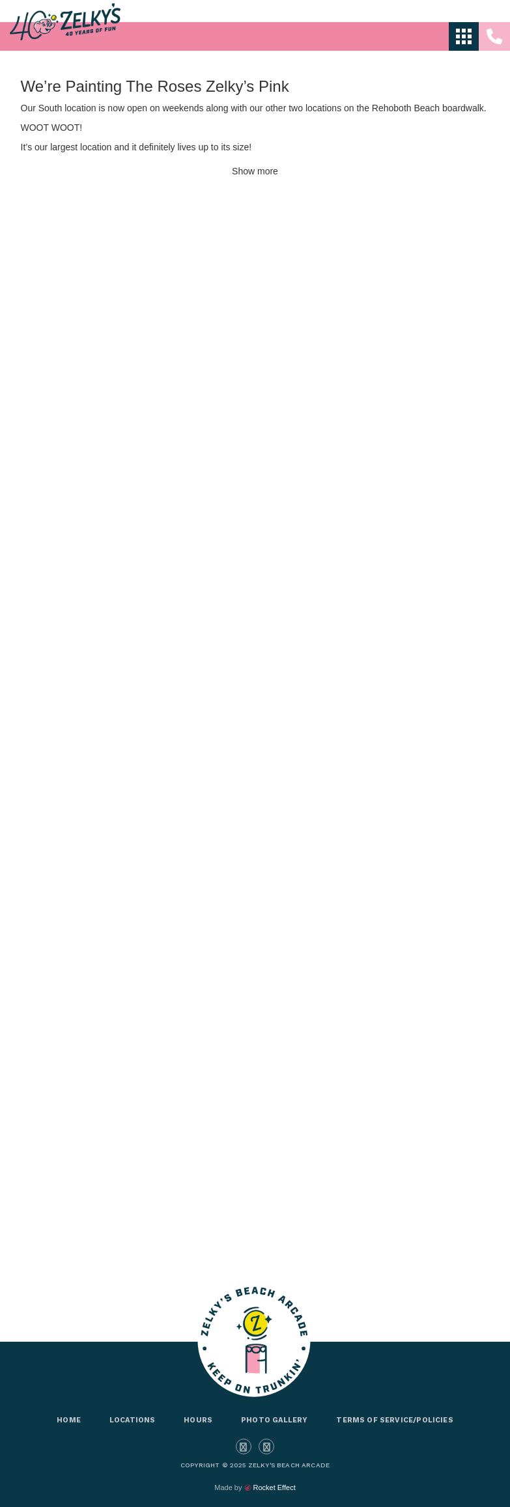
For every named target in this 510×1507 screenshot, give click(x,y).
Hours (198, 1420)
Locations (132, 1420)
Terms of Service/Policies (394, 1420)
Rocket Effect (274, 1487)
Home (69, 1420)
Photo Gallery (274, 1420)
